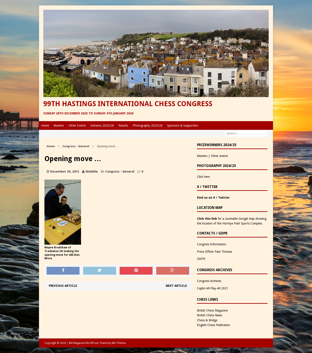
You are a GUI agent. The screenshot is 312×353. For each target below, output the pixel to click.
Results (123, 125)
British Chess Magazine (212, 310)
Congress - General (119, 171)
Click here (203, 176)
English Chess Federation (213, 325)
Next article (176, 285)
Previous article (63, 285)
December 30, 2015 (64, 171)
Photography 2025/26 (147, 125)
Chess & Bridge (207, 320)
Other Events (77, 125)
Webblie (92, 171)
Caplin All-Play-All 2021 (212, 288)
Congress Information (211, 244)
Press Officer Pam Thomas (214, 251)
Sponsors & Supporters (182, 125)
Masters (59, 125)
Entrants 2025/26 (102, 125)
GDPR (201, 259)
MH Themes (119, 343)
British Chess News (209, 315)
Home (45, 125)
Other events (219, 156)
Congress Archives (209, 281)
